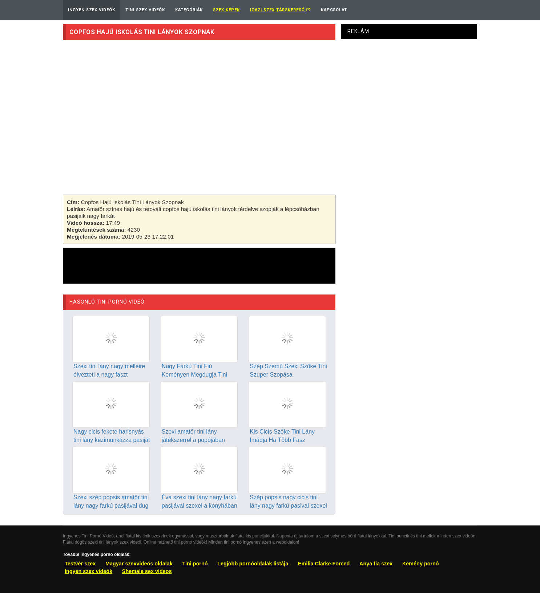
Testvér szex (80, 563)
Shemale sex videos (147, 571)
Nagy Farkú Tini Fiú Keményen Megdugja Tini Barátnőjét (194, 374)
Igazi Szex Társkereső (280, 10)
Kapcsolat (334, 10)
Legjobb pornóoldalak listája (252, 563)
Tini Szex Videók (145, 10)
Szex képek (226, 10)
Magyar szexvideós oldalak (139, 563)
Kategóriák (189, 10)
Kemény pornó (420, 563)
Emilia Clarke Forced (324, 563)
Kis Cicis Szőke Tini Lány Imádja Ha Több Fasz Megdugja (282, 439)
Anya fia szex (375, 563)
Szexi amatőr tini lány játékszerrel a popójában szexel (193, 439)
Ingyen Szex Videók (91, 10)
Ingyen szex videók (88, 571)
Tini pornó (194, 563)
